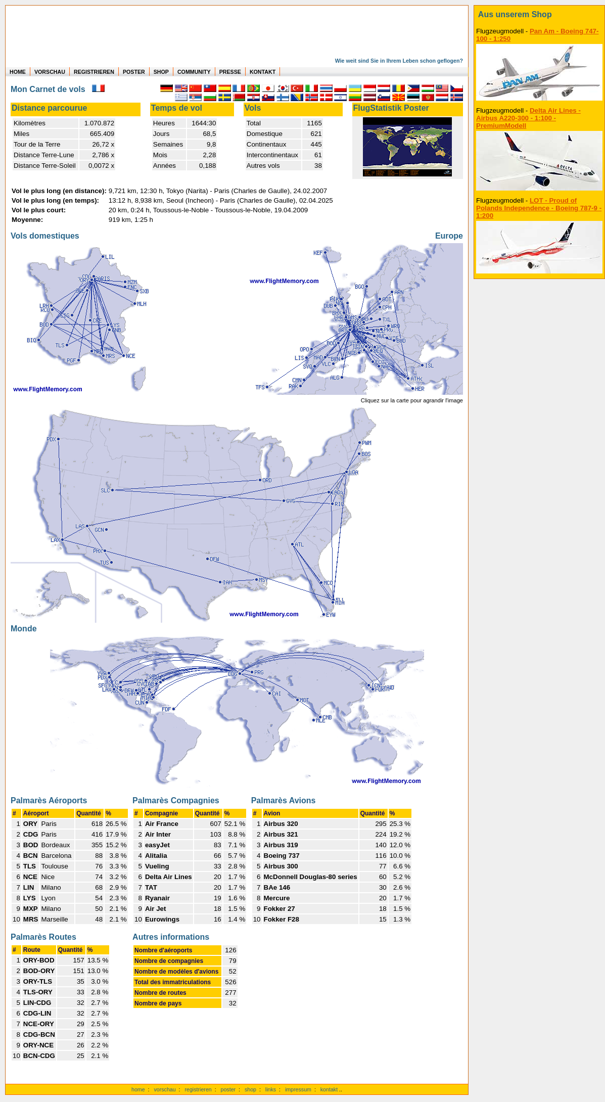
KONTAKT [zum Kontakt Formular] (262, 72)
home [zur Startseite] (138, 1089)
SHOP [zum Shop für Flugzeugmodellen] (161, 72)
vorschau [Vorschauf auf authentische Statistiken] (164, 1089)
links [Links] (270, 1089)
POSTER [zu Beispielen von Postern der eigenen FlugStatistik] (134, 72)
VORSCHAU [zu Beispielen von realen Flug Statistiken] (49, 72)
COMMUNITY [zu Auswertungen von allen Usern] (194, 72)
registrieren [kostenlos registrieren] (197, 1089)
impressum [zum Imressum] (298, 1089)
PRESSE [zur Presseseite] (230, 72)
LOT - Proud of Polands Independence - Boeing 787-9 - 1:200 (538, 208)
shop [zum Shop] (250, 1089)
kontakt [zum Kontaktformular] (329, 1089)
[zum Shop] (539, 14)
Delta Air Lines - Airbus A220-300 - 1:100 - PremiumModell (528, 118)
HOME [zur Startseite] (18, 72)
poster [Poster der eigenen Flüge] (228, 1089)
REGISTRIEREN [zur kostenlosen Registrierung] (94, 72)
